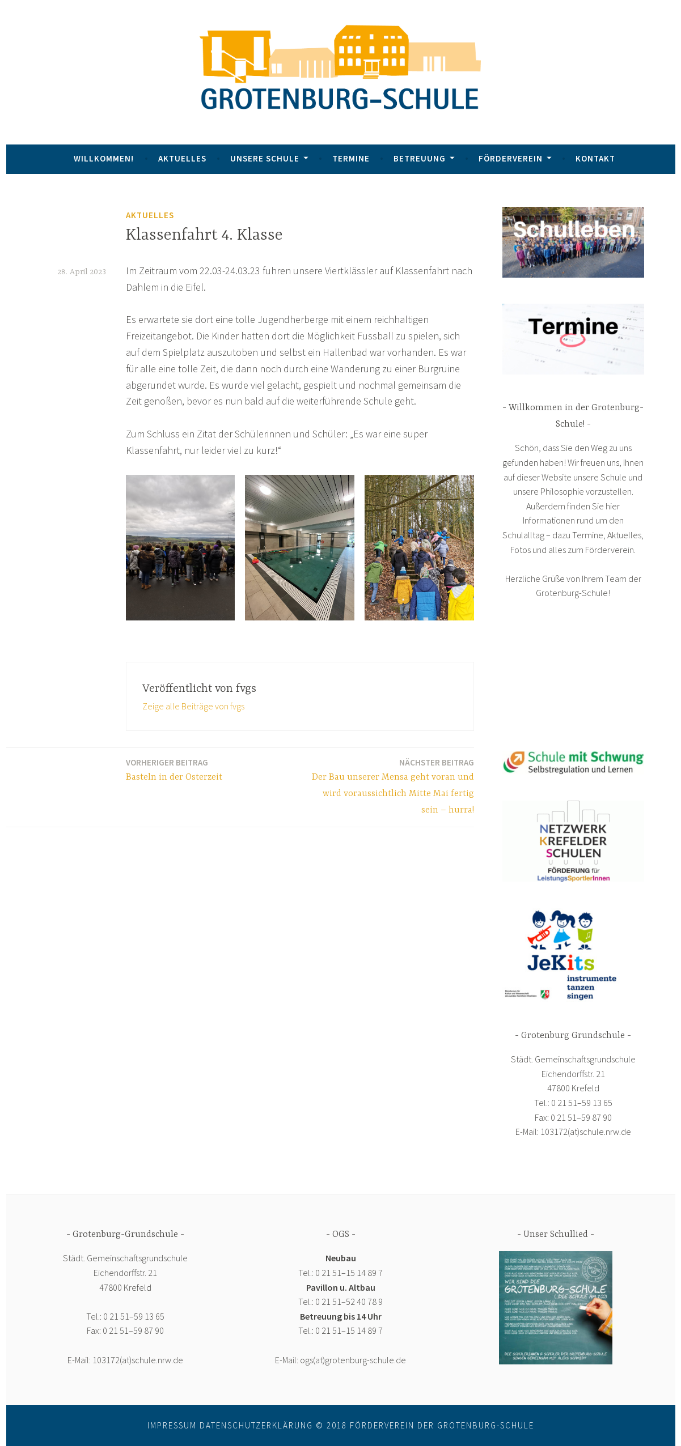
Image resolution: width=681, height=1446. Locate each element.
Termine (351, 158)
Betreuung (420, 158)
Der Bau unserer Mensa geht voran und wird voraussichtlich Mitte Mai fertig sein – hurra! (390, 785)
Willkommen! (104, 158)
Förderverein (511, 158)
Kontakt (595, 158)
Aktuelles (182, 158)
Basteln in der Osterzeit (174, 769)
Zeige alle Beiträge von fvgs (193, 706)
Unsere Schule (264, 158)
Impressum (172, 1425)
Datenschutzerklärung (256, 1425)
